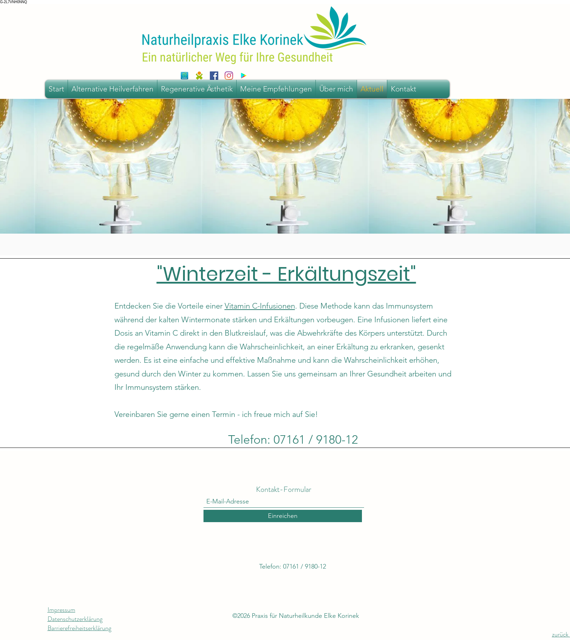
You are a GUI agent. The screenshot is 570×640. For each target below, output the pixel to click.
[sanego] (199, 75)
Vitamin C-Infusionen (260, 306)
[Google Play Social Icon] (243, 75)
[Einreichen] (282, 516)
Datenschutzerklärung (75, 618)
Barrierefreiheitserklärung (79, 628)
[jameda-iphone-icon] (184, 75)
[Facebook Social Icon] (214, 75)
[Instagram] (229, 75)
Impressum (61, 609)
